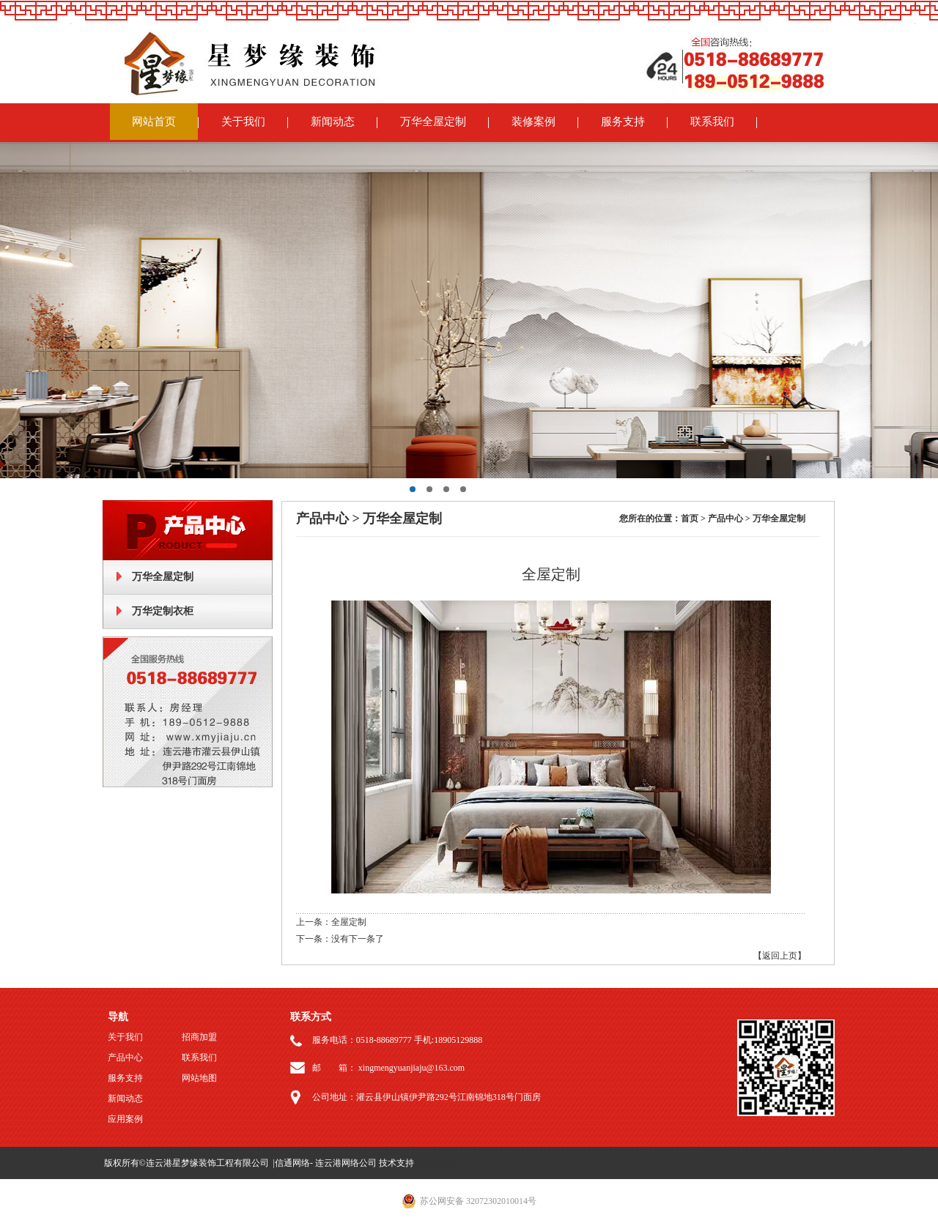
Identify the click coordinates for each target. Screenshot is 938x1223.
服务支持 (623, 121)
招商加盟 (199, 1037)
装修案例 (533, 121)
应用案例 (125, 1119)
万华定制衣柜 (162, 611)
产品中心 (125, 1057)
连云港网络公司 (346, 1163)
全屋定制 (348, 922)
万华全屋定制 (433, 121)
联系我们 (712, 121)
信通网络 (292, 1163)
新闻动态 (333, 121)
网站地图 (199, 1078)
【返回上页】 (779, 956)
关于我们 (243, 121)
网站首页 (154, 121)
